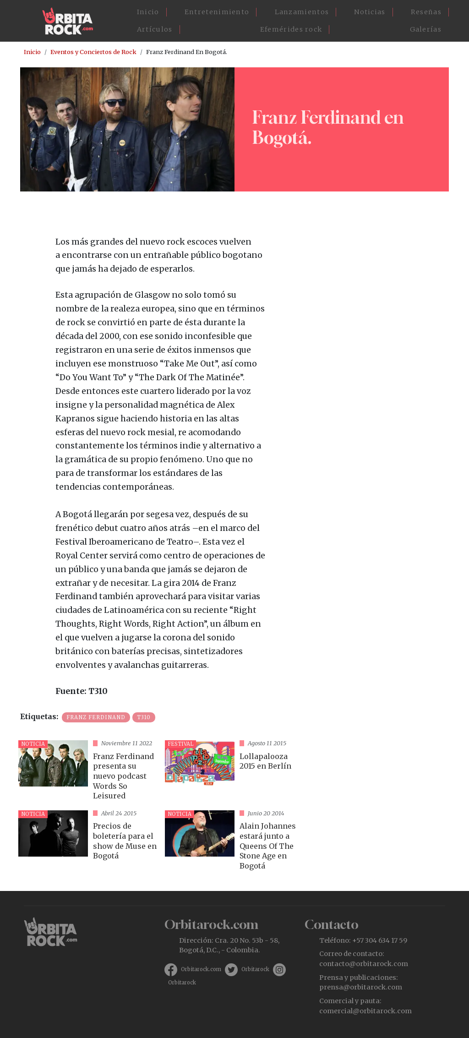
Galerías (426, 29)
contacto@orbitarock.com (363, 964)
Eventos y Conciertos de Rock (93, 51)
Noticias (369, 12)
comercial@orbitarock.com (365, 1011)
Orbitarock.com (201, 969)
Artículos (155, 29)
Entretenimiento (217, 12)
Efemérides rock (291, 29)
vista (88, 771)
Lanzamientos (302, 12)
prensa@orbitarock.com (360, 987)
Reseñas (426, 12)
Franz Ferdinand (95, 717)
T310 (144, 717)
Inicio (148, 12)
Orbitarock (255, 969)
